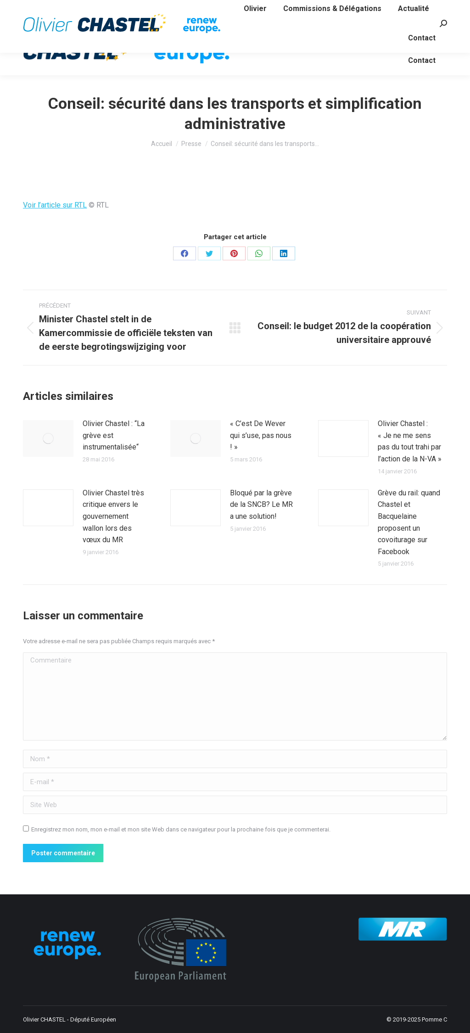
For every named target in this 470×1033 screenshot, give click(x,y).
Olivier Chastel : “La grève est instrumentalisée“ (114, 435)
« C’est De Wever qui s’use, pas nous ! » (260, 435)
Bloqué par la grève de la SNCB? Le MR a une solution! (261, 504)
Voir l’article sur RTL (55, 205)
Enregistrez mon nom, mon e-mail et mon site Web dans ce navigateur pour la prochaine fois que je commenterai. (180, 829)
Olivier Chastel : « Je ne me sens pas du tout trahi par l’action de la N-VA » (410, 441)
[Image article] (48, 438)
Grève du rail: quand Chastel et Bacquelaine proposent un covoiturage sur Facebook (409, 522)
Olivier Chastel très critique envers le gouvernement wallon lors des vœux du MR (113, 516)
